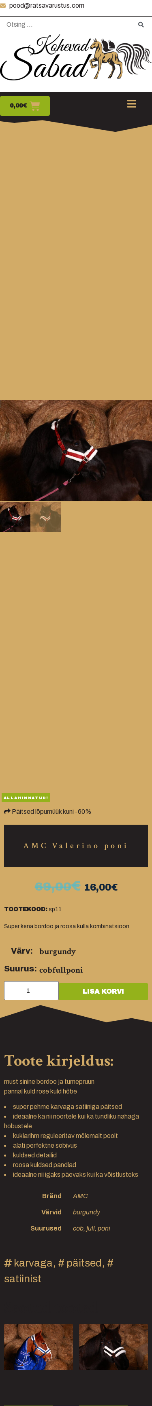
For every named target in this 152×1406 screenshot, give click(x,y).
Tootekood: (25, 909)
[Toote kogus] (31, 990)
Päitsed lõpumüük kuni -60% (52, 811)
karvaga (33, 1263)
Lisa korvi (103, 991)
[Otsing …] (63, 25)
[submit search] (141, 25)
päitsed (84, 1263)
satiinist (22, 1278)
